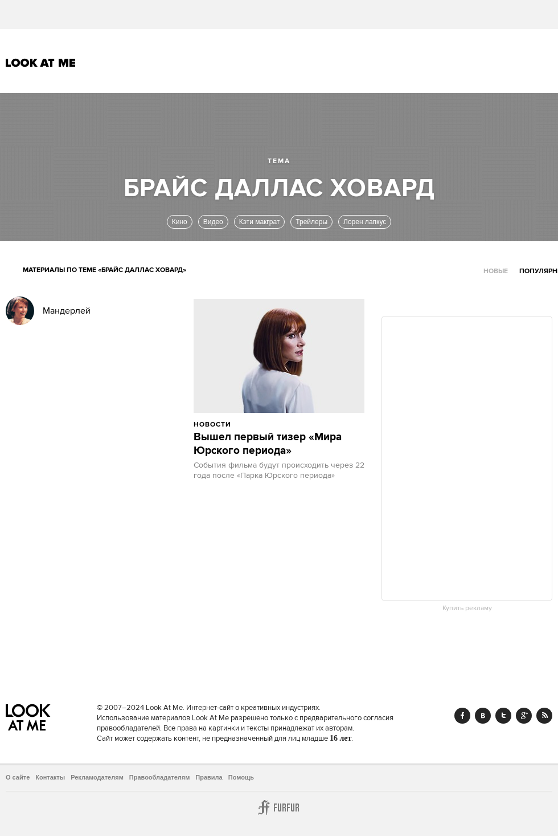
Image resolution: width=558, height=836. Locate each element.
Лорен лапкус (364, 222)
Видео (213, 222)
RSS (544, 716)
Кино (179, 222)
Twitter (503, 716)
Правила (208, 777)
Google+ (524, 716)
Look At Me (41, 62)
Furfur (279, 807)
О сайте (18, 777)
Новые (495, 271)
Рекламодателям (97, 777)
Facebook (462, 716)
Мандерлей (67, 311)
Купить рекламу (467, 608)
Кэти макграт (259, 222)
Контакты (50, 777)
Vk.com (483, 716)
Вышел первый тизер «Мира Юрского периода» (268, 444)
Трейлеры (311, 222)
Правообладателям (159, 777)
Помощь (241, 777)
